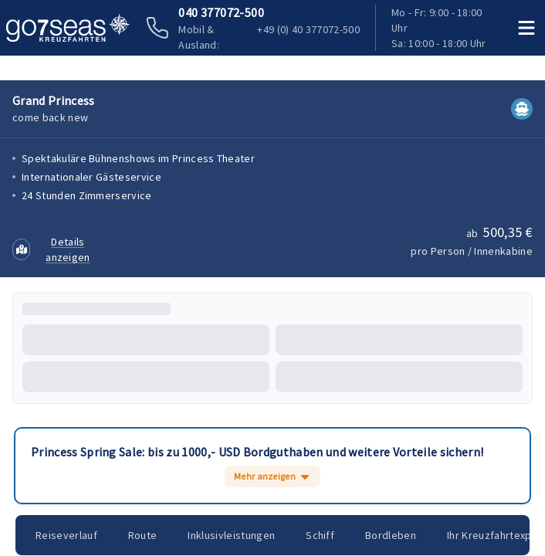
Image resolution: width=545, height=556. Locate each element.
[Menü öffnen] (527, 27)
